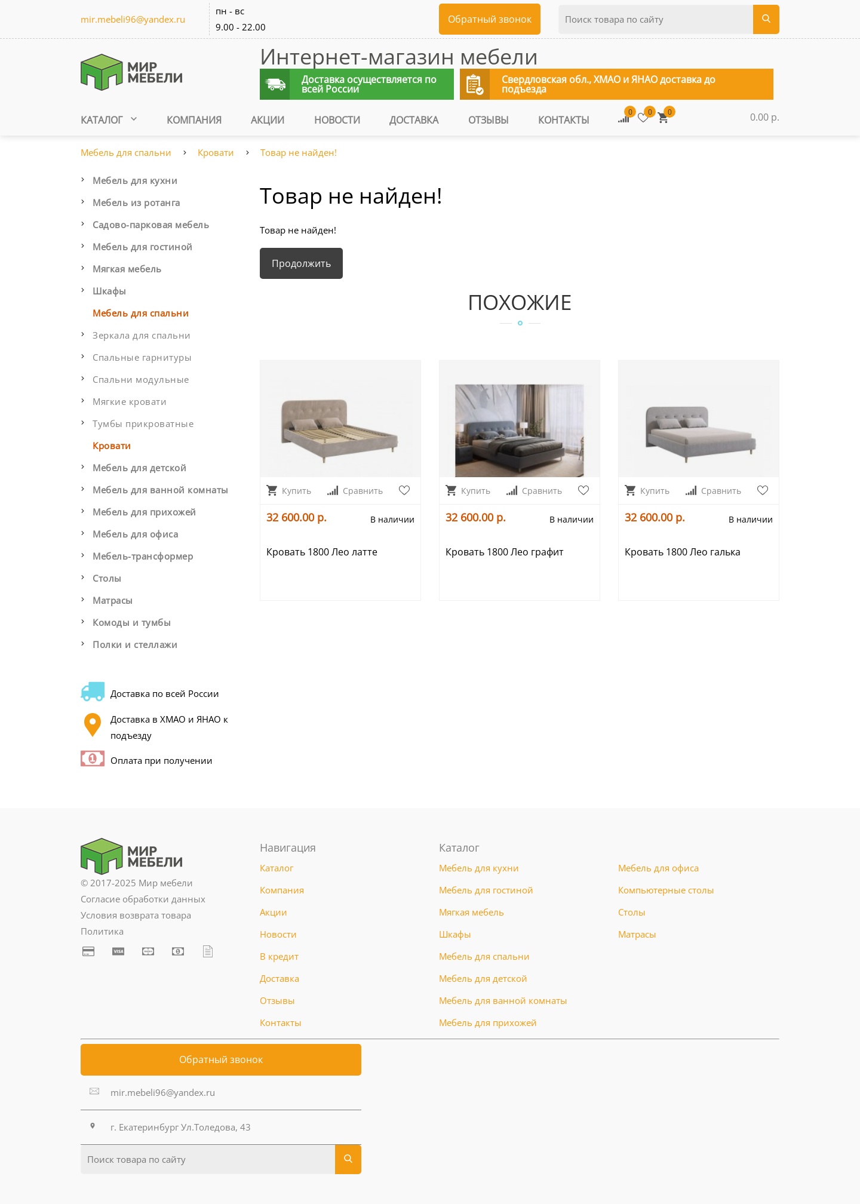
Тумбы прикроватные (143, 423)
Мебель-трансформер (143, 556)
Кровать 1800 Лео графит (505, 551)
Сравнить (355, 490)
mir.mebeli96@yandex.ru (133, 19)
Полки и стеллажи (135, 644)
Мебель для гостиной (143, 247)
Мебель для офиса (135, 534)
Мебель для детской (139, 468)
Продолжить (301, 263)
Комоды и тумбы (132, 622)
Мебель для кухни (135, 180)
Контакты (563, 120)
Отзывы (488, 120)
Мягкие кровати (130, 401)
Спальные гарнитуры (142, 357)
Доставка (413, 120)
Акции (267, 120)
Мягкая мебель (127, 269)
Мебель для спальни (126, 152)
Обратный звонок (221, 1059)
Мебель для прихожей (144, 512)
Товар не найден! (298, 152)
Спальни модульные (141, 379)
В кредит (279, 956)
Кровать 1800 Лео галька (683, 551)
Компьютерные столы (666, 890)
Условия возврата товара (136, 915)
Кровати (216, 152)
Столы (107, 578)
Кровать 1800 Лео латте (321, 551)
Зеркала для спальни (142, 335)
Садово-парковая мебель (151, 225)
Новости (337, 120)
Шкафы (110, 291)
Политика (102, 931)
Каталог (109, 120)
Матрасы (113, 600)
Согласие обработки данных (143, 899)
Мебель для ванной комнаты (161, 490)
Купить (288, 490)
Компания (194, 120)
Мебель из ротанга (136, 202)
